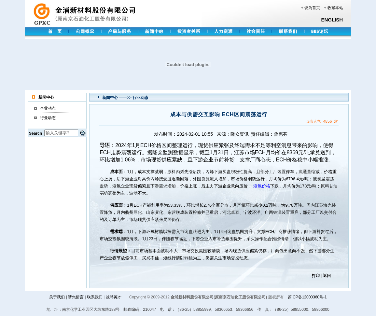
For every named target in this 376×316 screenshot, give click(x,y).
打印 (316, 275)
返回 (327, 275)
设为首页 (312, 8)
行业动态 (48, 118)
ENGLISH (332, 19)
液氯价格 (261, 186)
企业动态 (48, 108)
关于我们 (57, 297)
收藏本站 (335, 8)
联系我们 (95, 297)
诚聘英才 (113, 297)
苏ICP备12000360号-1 (307, 297)
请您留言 (76, 297)
